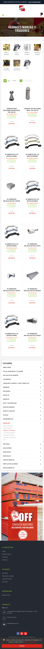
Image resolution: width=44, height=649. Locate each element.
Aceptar (22, 646)
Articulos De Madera (10, 375)
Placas (5, 415)
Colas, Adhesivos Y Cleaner (13, 371)
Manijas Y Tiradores (9, 430)
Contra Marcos (8, 460)
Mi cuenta (5, 573)
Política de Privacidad (29, 642)
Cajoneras (7, 379)
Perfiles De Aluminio (10, 464)
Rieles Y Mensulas (8, 426)
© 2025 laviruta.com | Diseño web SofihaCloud (22, 637)
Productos (5, 557)
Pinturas (6, 444)
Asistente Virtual (11, 617)
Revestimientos (8, 468)
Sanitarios (7, 452)
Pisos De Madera (9, 407)
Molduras (6, 391)
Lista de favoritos (7, 579)
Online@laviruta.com (12, 623)
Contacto (4, 560)
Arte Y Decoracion (10, 403)
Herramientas (8, 419)
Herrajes (6, 423)
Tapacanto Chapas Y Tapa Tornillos (16, 383)
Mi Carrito (5, 582)
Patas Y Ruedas (7, 428)
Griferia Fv (7, 456)
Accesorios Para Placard (9, 437)
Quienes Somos (6, 554)
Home (18, 23)
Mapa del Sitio (6, 595)
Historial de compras (8, 576)
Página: (14, 80)
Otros (4, 439)
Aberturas (7, 367)
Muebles (6, 399)
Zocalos (6, 395)
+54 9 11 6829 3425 (34, 2)
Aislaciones (7, 448)
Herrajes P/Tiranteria (8, 435)
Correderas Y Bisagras (9, 433)
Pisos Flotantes (9, 411)
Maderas (6, 387)
